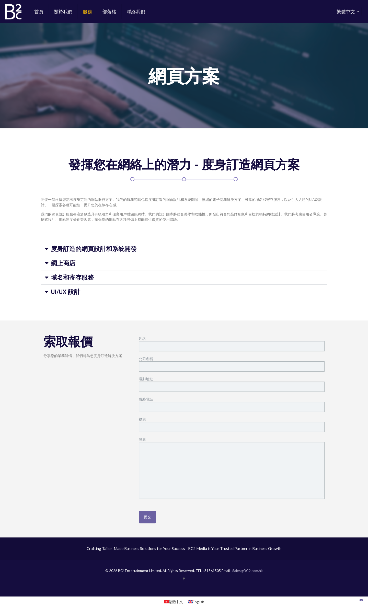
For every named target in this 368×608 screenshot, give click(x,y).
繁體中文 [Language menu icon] (348, 11)
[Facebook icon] (184, 578)
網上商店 (63, 263)
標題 (232, 424)
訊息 (232, 468)
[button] (184, 249)
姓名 (232, 343)
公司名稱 (232, 364)
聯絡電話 (232, 404)
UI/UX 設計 (65, 291)
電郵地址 (232, 384)
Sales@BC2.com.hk (247, 570)
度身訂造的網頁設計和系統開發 (94, 249)
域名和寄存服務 (72, 277)
